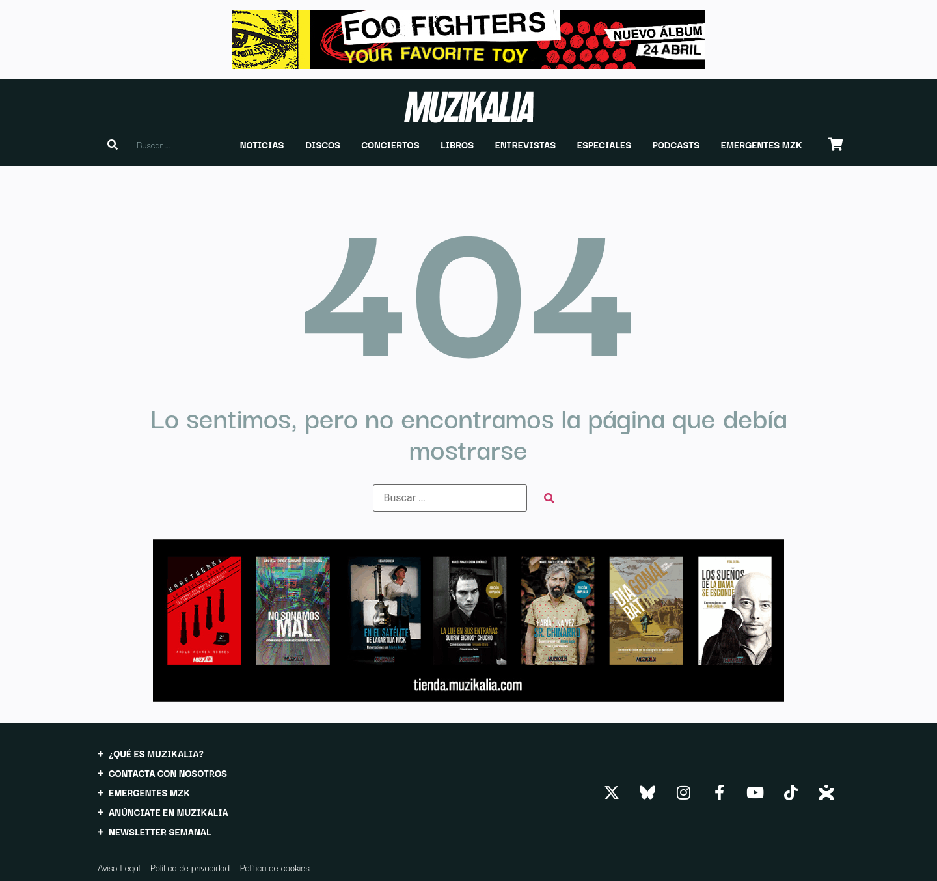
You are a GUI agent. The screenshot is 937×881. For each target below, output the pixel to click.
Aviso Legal (119, 867)
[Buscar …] (450, 498)
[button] (262, 144)
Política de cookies (275, 867)
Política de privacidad (190, 867)
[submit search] (549, 498)
